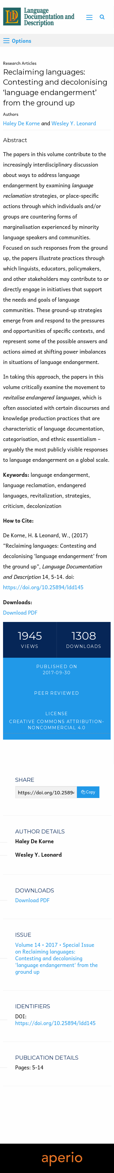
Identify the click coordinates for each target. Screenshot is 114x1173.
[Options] (6, 40)
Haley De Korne (21, 123)
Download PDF (20, 612)
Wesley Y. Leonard (73, 123)
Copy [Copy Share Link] (88, 792)
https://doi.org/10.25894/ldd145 (43, 587)
